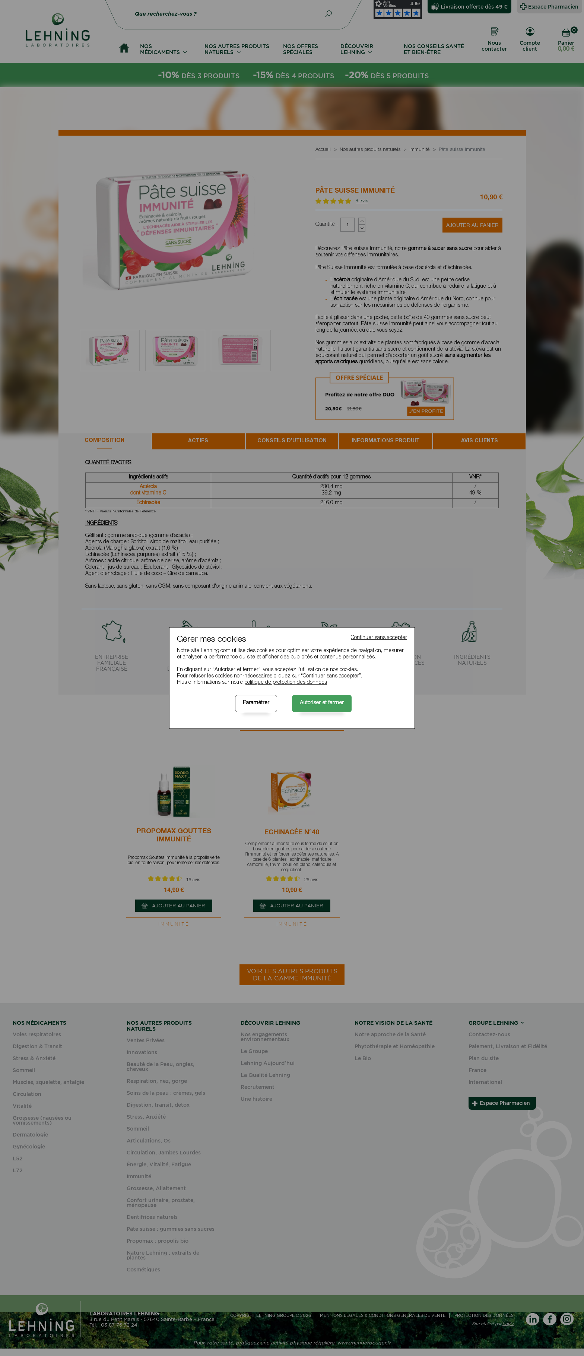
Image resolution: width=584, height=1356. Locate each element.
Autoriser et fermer (322, 703)
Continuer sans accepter (379, 638)
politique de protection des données (285, 682)
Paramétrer (256, 703)
